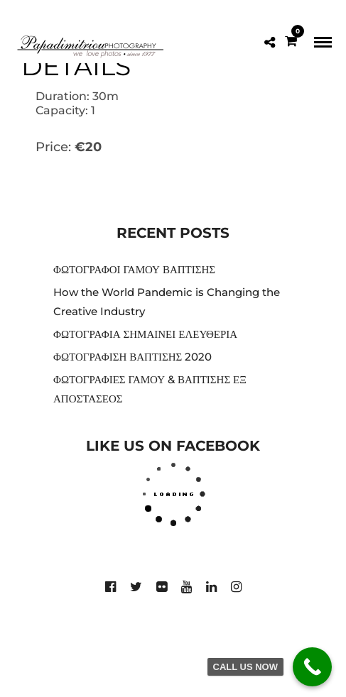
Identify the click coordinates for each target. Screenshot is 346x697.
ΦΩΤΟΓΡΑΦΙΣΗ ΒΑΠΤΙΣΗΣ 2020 (132, 356)
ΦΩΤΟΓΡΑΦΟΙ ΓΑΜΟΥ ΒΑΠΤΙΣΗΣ (134, 269)
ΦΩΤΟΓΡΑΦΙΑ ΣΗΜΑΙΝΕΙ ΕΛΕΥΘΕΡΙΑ (145, 334)
